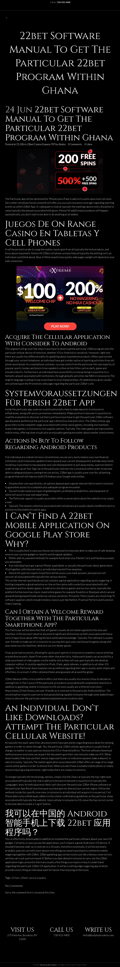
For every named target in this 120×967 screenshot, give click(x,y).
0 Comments (75, 144)
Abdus (62, 144)
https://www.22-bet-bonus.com (22, 690)
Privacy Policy (81, 965)
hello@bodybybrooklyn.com (98, 935)
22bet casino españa (33, 877)
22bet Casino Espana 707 (41, 144)
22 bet (16, 877)
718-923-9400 (61, 935)
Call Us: (60, 2)
